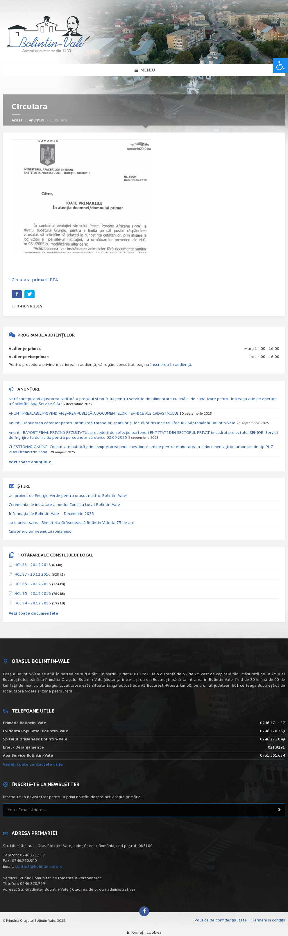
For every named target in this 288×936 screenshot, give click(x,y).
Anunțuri (36, 120)
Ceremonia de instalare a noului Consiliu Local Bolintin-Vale (64, 504)
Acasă (17, 120)
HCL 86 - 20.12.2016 (33, 583)
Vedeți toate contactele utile (33, 764)
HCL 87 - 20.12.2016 (33, 574)
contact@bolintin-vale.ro (38, 866)
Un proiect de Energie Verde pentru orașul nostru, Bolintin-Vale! (68, 495)
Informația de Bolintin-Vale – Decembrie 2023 (51, 513)
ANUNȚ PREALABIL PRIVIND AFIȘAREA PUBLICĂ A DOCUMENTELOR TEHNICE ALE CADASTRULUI (93, 413)
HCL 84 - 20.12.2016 (33, 603)
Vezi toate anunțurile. (31, 461)
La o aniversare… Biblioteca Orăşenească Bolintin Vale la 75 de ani (71, 522)
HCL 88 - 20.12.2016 (33, 564)
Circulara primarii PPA (35, 279)
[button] (280, 65)
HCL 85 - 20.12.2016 (33, 593)
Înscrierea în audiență (170, 364)
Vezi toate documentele (33, 613)
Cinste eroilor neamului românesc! (40, 531)
